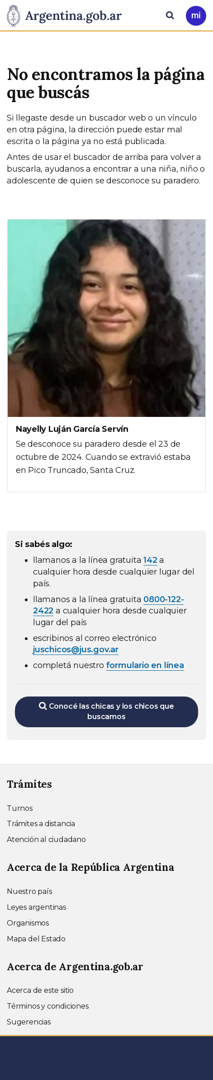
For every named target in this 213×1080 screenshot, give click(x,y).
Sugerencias (29, 1022)
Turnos (20, 808)
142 (150, 560)
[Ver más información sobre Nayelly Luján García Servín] (106, 356)
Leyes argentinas (36, 907)
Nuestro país (29, 891)
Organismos (28, 923)
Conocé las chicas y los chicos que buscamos (106, 711)
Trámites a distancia (41, 823)
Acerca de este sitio (40, 990)
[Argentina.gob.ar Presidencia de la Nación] (67, 14)
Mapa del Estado (36, 939)
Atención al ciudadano (46, 839)
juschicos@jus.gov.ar (75, 650)
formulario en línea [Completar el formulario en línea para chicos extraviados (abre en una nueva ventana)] (145, 665)
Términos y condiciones (48, 1006)
